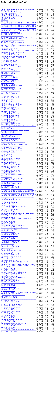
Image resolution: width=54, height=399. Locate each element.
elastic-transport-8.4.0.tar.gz (11, 124)
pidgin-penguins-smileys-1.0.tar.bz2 (13, 269)
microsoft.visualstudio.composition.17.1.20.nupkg (17, 235)
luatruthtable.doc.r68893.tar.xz (11, 216)
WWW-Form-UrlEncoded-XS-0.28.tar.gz (13, 50)
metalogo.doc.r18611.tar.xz (10, 222)
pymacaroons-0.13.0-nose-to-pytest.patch (14, 286)
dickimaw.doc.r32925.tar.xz (10, 114)
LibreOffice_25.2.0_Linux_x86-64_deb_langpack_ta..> (18, 29)
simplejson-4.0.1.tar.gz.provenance (13, 332)
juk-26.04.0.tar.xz (7, 185)
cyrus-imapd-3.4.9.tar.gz (9, 111)
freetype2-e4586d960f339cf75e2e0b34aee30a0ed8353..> (18, 150)
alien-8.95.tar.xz (7, 58)
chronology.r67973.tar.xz (9, 93)
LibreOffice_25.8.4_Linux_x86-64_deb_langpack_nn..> (18, 34)
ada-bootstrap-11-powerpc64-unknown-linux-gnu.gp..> (18, 53)
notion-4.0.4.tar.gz (7, 251)
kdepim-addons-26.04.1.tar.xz (10, 188)
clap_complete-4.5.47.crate (10, 95)
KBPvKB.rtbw (4, 22)
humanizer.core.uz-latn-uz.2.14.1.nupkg (14, 172)
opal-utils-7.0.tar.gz (8, 259)
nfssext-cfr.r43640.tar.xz (9, 249)
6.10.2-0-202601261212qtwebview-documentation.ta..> (18, 9)
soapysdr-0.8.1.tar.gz (8, 336)
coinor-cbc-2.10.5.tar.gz (9, 100)
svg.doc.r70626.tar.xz (8, 348)
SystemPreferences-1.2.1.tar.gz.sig (13, 47)
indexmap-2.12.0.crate (8, 180)
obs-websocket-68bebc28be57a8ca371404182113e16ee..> (18, 254)
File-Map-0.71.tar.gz (8, 19)
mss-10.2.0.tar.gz (7, 240)
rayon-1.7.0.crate (7, 296)
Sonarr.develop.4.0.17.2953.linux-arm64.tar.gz (16, 43)
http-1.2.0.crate (6, 170)
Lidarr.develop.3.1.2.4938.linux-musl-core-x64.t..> (18, 35)
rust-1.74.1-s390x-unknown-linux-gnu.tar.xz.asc (17, 312)
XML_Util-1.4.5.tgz (7, 51)
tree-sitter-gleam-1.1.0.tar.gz (11, 381)
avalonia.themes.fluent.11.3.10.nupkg (13, 66)
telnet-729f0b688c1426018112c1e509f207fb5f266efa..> (18, 357)
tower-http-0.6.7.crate (8, 377)
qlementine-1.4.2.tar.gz (9, 290)
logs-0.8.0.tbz (6, 209)
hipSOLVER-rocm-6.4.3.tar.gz (10, 164)
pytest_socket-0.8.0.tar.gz (10, 288)
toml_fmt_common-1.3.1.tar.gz (10, 372)
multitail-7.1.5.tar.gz (8, 243)
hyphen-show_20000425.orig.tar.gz (12, 174)
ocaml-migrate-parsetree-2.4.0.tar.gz (13, 256)
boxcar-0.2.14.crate (7, 77)
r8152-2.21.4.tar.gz (7, 291)
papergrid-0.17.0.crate (8, 264)
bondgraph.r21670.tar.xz (9, 75)
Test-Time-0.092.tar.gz (8, 48)
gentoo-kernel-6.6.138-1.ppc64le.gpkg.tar (15, 154)
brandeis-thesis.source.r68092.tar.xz (13, 79)
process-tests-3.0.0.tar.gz (10, 278)
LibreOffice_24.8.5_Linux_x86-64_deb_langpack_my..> (18, 27)
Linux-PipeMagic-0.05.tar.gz (10, 37)
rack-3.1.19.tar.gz (7, 293)
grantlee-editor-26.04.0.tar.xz (11, 159)
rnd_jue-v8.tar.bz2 (7, 309)
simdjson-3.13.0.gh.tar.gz (9, 330)
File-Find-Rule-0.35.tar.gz (10, 16)
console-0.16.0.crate (8, 103)
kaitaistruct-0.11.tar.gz (9, 187)
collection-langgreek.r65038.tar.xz (13, 101)
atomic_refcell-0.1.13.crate (10, 64)
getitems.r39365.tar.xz (8, 156)
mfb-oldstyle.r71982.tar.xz (10, 224)
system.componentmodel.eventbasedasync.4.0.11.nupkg (18, 349)
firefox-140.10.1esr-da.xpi (10, 137)
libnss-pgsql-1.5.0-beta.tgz (10, 203)
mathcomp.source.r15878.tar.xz (11, 219)
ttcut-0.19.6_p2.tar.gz (8, 383)
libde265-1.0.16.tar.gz (8, 193)
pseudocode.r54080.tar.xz (9, 282)
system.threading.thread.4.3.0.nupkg (13, 352)
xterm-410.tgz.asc (7, 393)
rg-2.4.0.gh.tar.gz (7, 307)
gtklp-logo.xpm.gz (7, 161)
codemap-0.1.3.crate (7, 98)
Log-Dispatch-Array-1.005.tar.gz (11, 38)
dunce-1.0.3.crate (7, 121)
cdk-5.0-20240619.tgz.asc (9, 92)
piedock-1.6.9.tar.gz (8, 270)
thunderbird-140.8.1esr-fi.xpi (11, 362)
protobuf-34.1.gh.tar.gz (9, 280)
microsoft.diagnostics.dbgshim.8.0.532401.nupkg (17, 225)
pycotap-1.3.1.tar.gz (8, 283)
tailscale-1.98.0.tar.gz (9, 356)
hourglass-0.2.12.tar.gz (9, 166)
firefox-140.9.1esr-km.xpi (9, 142)
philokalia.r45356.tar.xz (9, 267)
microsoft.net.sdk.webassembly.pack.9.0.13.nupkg (17, 230)
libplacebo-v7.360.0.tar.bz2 (10, 204)
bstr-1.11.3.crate (7, 82)
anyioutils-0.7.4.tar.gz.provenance (13, 61)
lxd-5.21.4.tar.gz (7, 217)
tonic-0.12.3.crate (7, 373)
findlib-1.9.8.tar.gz (8, 133)
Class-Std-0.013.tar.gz (8, 14)
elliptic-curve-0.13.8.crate (10, 125)
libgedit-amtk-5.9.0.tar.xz (10, 198)
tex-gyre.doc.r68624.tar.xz (10, 361)
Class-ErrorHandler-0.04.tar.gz (11, 13)
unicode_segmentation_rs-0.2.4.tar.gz (13, 386)
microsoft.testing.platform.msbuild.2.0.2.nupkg (17, 233)
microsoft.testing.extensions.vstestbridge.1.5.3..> (18, 232)
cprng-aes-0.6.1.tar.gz (8, 106)
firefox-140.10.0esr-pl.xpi (10, 135)
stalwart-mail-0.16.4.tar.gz (10, 344)
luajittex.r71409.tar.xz (9, 214)
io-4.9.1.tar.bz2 (6, 183)
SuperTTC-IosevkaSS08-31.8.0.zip (11, 45)
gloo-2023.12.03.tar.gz (8, 158)
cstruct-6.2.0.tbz (7, 109)
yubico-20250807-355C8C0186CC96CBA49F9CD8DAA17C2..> (18, 394)
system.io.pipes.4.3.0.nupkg (10, 351)
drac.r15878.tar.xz (7, 119)
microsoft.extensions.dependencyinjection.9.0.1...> (18, 228)
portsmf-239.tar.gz (7, 275)
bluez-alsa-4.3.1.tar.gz (9, 74)
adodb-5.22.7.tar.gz (7, 55)
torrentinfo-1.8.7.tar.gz (9, 375)
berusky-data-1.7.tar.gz (9, 71)
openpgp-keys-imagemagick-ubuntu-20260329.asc (16, 261)
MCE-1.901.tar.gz (6, 40)
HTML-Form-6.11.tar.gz (8, 21)
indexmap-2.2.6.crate (8, 182)
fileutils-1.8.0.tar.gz (8, 132)
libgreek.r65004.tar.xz (8, 201)
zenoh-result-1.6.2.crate (9, 396)
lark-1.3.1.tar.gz (7, 191)
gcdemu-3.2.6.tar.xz (7, 153)
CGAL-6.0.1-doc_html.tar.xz (10, 11)
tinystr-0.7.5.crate (7, 369)
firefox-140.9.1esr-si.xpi (9, 143)
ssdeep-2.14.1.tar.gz (8, 341)
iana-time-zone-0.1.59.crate (10, 175)
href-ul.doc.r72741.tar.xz (9, 167)
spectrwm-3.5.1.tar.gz (8, 340)
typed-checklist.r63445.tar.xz (11, 385)
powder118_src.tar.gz (8, 277)
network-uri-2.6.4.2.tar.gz (10, 248)
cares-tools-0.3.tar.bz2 (9, 90)
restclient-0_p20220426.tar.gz (11, 306)
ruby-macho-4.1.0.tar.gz (9, 311)
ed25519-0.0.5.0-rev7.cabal (10, 122)
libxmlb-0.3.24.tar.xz (8, 206)
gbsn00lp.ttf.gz (6, 151)
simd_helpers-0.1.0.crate (9, 328)
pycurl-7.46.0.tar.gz (8, 285)
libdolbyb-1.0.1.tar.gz (8, 195)
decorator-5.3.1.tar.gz (8, 113)
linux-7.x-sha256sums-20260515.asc (12, 208)
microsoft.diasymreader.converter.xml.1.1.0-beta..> (18, 227)
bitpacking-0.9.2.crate (8, 72)
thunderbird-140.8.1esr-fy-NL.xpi (12, 364)
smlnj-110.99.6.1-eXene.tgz (10, 335)
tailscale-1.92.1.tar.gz (9, 354)
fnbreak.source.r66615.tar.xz (10, 146)
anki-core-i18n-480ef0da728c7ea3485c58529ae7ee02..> (18, 59)
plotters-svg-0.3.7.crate (9, 274)
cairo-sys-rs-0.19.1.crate (9, 85)
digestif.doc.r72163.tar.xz (10, 116)
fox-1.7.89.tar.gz (7, 148)
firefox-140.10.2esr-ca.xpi (10, 140)
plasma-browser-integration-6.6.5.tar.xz (14, 272)
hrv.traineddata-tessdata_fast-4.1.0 (13, 169)
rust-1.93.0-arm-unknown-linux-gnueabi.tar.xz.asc (17, 315)
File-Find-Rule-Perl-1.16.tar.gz (11, 18)
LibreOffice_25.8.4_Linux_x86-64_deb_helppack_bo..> (18, 30)
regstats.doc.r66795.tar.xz (10, 304)
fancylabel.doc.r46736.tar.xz (10, 130)
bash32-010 (4, 69)
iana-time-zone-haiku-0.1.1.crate (12, 177)
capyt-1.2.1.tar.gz (7, 88)
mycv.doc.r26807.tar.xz (8, 245)
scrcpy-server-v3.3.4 (8, 320)
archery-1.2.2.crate (7, 63)
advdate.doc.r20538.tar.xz (9, 56)
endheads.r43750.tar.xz (8, 127)
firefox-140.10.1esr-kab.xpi (10, 138)
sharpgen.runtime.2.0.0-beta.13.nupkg (13, 325)
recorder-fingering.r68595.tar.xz (12, 299)
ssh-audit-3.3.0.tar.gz (8, 343)
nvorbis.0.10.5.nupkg (8, 253)
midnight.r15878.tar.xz (8, 237)
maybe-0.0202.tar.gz (7, 220)
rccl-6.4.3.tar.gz (7, 298)
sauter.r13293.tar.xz (8, 319)
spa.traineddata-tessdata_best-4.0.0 (13, 338)
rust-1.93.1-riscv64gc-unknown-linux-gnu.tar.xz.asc (18, 317)
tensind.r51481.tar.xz (8, 359)
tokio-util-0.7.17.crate (9, 370)
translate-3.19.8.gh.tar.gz (10, 380)
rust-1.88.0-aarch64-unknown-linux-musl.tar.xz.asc (18, 314)
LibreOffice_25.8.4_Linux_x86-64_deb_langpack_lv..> (18, 32)
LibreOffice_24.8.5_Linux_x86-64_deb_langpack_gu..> (18, 26)
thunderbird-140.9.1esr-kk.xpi (11, 365)
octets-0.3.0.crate (7, 257)
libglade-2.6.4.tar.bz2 (8, 199)
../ (2, 8)
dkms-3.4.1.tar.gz (7, 117)
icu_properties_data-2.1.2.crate (11, 179)
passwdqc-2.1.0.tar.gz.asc (9, 266)
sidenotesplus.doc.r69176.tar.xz (11, 327)
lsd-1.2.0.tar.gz (6, 211)
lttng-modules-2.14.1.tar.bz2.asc (12, 212)
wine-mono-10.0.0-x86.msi (9, 390)
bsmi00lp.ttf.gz (6, 80)
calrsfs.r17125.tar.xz (8, 87)
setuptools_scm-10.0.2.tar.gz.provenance (14, 323)
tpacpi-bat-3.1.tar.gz (8, 378)
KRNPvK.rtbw (4, 24)
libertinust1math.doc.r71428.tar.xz (13, 196)
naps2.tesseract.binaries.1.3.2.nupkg (13, 246)
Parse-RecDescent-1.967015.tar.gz (12, 42)
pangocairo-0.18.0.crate (9, 262)
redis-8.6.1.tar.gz (7, 301)
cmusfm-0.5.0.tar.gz (7, 96)
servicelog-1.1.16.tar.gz (9, 322)
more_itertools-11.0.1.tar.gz (10, 238)
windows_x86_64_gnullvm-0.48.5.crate (13, 388)
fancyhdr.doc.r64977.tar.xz (10, 129)
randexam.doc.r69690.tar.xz (10, 294)
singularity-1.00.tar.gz (9, 333)
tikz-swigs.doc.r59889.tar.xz (10, 367)
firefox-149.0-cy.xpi (8, 145)
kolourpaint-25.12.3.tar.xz (10, 190)
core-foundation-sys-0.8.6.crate (11, 104)
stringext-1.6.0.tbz (7, 346)
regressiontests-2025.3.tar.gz (11, 303)
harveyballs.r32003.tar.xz (9, 162)
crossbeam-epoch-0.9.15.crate (10, 108)
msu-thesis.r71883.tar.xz (9, 241)
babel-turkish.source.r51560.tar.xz (13, 67)
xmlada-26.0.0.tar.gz (8, 391)
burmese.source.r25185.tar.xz (10, 84)
